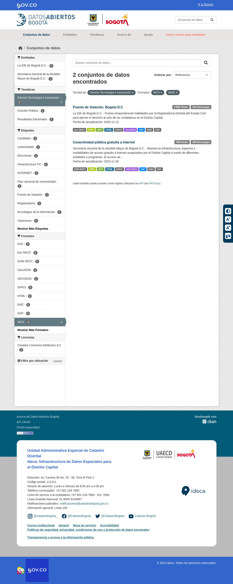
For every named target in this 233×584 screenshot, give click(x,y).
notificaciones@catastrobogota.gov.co (84, 503)
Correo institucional (41, 525)
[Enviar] (212, 20)
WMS (91, 130)
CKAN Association (28, 427)
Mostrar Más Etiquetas (33, 228)
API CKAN (23, 422)
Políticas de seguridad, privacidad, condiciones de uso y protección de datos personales (88, 529)
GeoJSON (130, 130)
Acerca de (124, 34)
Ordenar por (162, 75)
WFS (99, 130)
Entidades (70, 34)
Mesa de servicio (84, 525)
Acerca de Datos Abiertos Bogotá (38, 416)
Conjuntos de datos (36, 34)
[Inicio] (20, 48)
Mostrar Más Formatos (33, 330)
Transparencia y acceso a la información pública (60, 537)
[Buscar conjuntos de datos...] (195, 20)
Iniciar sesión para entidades (186, 34)
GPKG (118, 130)
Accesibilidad (109, 525)
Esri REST (79, 130)
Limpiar (57, 360)
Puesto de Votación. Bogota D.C (98, 107)
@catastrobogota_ (46, 516)
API (141, 183)
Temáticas (97, 34)
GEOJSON (131, 169)
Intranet (64, 525)
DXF (157, 130)
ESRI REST (80, 169)
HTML (109, 130)
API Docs (154, 183)
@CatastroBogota (79, 516)
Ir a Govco (205, 4)
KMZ (149, 130)
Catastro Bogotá (145, 516)
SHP (141, 130)
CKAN (205, 421)
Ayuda (148, 34)
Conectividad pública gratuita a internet (104, 142)
